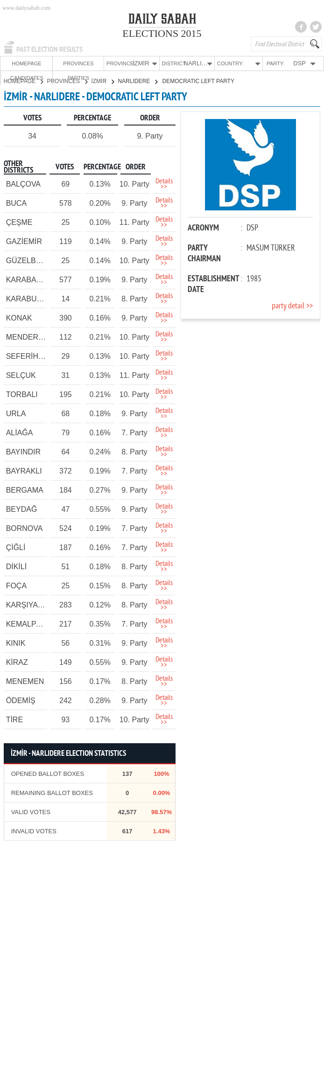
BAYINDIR (23, 451)
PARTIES (306, 63)
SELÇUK (21, 375)
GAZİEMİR (24, 241)
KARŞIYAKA (27, 604)
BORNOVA (24, 528)
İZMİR (102, 80)
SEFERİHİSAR (31, 356)
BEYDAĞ (21, 509)
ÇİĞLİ (16, 547)
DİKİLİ (16, 566)
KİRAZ (17, 662)
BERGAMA (24, 490)
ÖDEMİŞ (20, 700)
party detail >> (292, 305)
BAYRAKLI (24, 470)
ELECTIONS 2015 (161, 33)
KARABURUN (29, 298)
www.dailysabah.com (26, 8)
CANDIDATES (273, 63)
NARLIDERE (137, 80)
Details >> (164, 183)
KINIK (16, 643)
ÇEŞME (19, 222)
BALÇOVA (23, 184)
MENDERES (27, 337)
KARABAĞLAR (31, 279)
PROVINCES (49, 63)
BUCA (16, 203)
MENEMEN (25, 681)
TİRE (14, 719)
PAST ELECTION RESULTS (49, 49)
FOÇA (16, 585)
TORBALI (22, 394)
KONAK (19, 317)
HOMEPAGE (16, 63)
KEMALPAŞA (28, 624)
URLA (16, 413)
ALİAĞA (19, 432)
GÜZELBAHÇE (31, 260)
